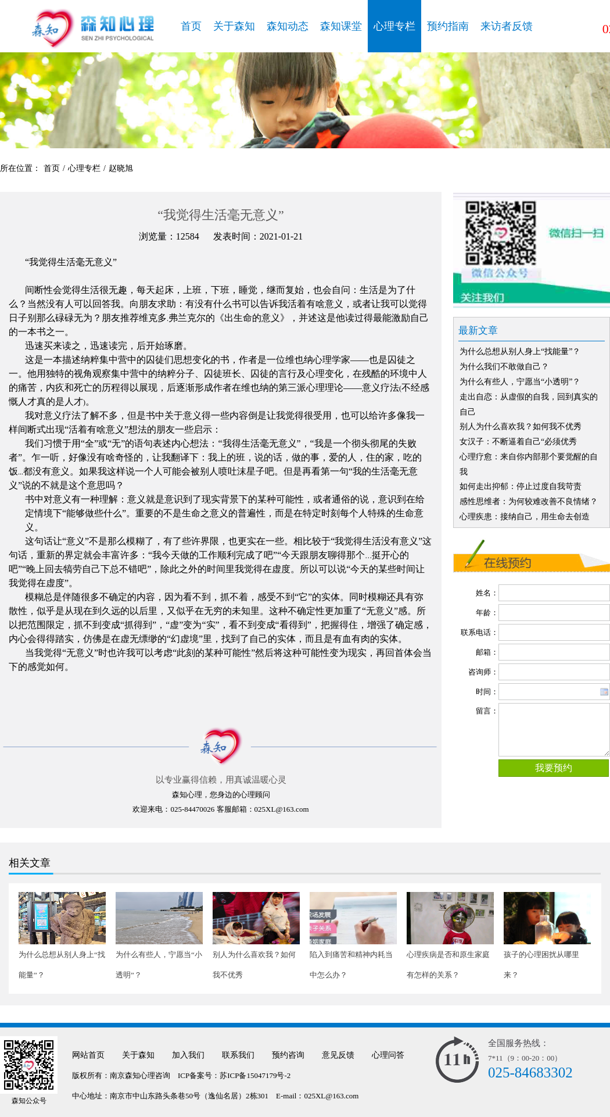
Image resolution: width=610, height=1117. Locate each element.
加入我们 (188, 1055)
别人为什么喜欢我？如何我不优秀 (521, 426)
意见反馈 (338, 1055)
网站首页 (88, 1055)
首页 (191, 26)
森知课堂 (341, 26)
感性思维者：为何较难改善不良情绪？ (529, 501)
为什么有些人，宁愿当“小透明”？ (520, 381)
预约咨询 (288, 1055)
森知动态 (287, 26)
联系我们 (238, 1055)
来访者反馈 (506, 26)
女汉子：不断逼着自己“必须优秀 (518, 441)
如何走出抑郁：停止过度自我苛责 (521, 486)
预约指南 (448, 26)
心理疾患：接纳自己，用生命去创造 (525, 516)
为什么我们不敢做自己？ (504, 366)
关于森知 (234, 26)
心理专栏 (394, 26)
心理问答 (388, 1055)
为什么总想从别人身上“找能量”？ (520, 351)
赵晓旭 (121, 168)
